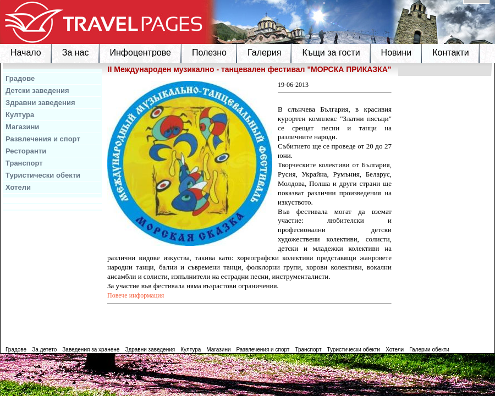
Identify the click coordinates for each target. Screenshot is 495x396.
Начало (25, 52)
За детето (44, 349)
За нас (75, 52)
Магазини (22, 127)
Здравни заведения (40, 102)
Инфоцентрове (140, 52)
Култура (20, 115)
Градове (20, 78)
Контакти (450, 52)
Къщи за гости (331, 52)
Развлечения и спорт (43, 139)
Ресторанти (26, 151)
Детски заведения (37, 90)
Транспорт (24, 163)
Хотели (18, 187)
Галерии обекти (429, 349)
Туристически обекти (43, 175)
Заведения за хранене (90, 349)
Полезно (209, 52)
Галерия (264, 52)
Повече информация (135, 295)
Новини (396, 52)
